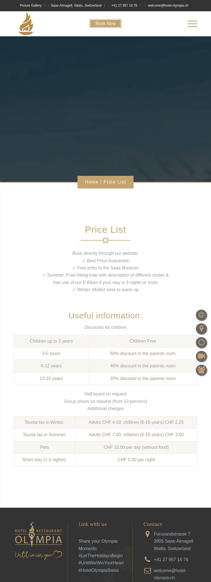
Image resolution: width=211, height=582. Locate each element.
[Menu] (189, 23)
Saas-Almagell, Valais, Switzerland (76, 5)
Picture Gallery (31, 5)
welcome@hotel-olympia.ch (168, 5)
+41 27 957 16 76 (124, 5)
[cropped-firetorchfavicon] (26, 23)
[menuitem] (32, 5)
